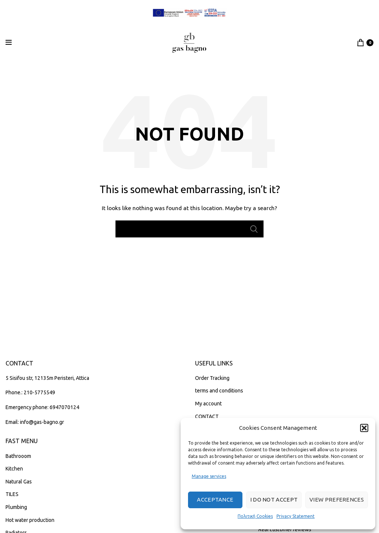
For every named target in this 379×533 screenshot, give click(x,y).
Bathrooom (18, 456)
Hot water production (30, 520)
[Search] (189, 228)
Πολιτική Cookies (255, 516)
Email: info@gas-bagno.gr (35, 422)
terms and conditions (219, 391)
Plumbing (16, 507)
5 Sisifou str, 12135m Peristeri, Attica (47, 378)
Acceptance (215, 499)
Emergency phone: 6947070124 (42, 407)
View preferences (336, 499)
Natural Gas (19, 482)
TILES (12, 494)
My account (208, 404)
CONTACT (207, 416)
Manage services (209, 476)
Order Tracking (212, 378)
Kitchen (14, 469)
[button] (364, 428)
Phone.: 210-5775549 (30, 392)
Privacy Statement (295, 516)
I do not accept (274, 499)
